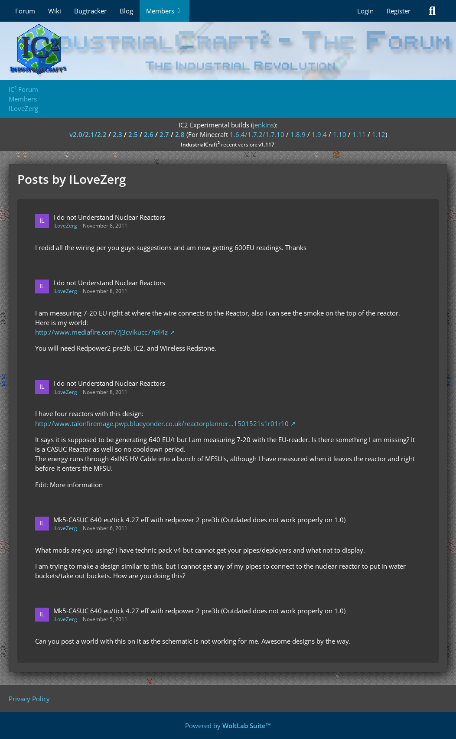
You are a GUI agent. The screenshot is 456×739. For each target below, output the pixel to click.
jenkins (263, 124)
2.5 (133, 134)
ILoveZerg (65, 225)
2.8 (180, 134)
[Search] (432, 11)
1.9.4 (319, 134)
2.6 (148, 134)
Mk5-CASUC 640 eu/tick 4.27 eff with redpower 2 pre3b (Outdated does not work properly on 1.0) (199, 519)
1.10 (339, 134)
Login (365, 11)
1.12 (378, 134)
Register (398, 11)
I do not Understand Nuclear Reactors (109, 217)
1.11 (359, 134)
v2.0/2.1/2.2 (88, 134)
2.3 (117, 134)
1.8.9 (298, 134)
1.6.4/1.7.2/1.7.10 (257, 134)
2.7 (164, 134)
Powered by (228, 725)
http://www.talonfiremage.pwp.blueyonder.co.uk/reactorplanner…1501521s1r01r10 (162, 423)
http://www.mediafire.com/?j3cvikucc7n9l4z (101, 332)
